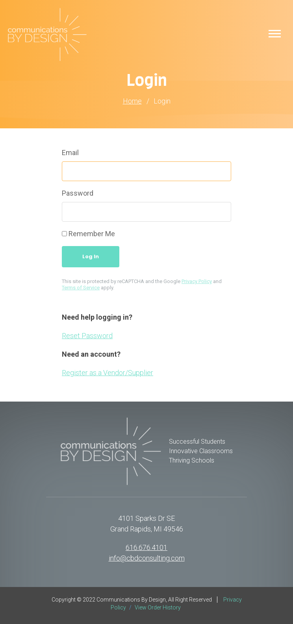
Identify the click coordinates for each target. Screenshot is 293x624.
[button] (274, 33)
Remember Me (92, 234)
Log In (90, 256)
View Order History (158, 607)
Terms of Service (81, 288)
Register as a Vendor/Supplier (107, 372)
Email (70, 152)
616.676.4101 (146, 547)
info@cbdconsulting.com (147, 558)
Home (132, 101)
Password (77, 193)
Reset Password (87, 335)
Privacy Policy (197, 281)
